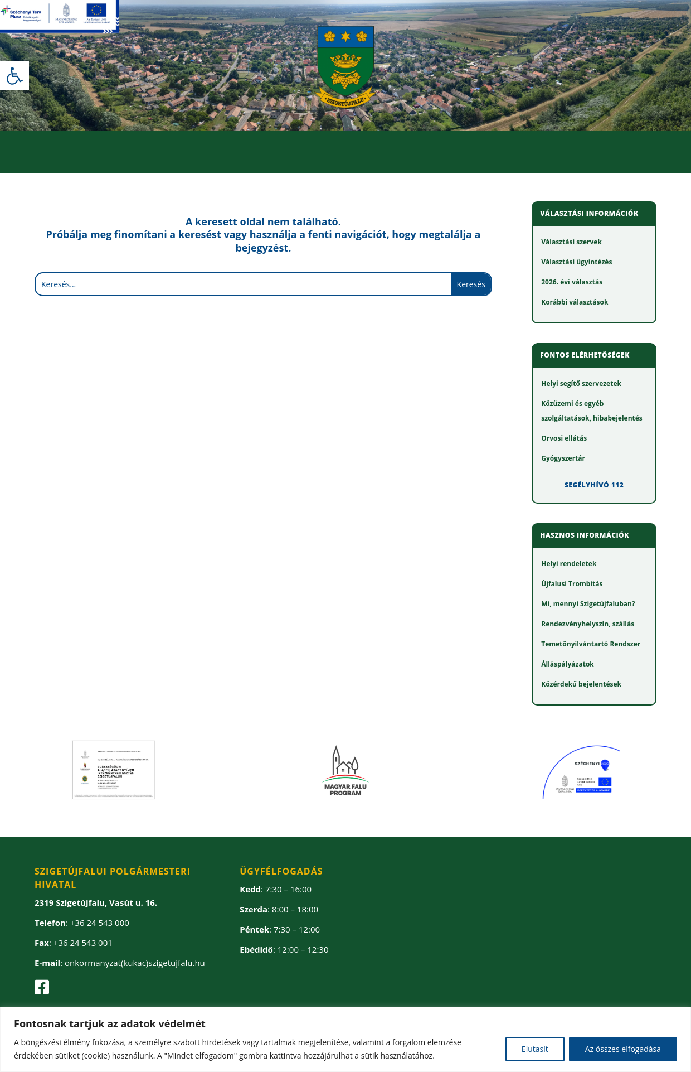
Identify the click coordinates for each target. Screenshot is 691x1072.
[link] (14, 75)
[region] (345, 1039)
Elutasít (535, 1049)
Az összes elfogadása (623, 1049)
